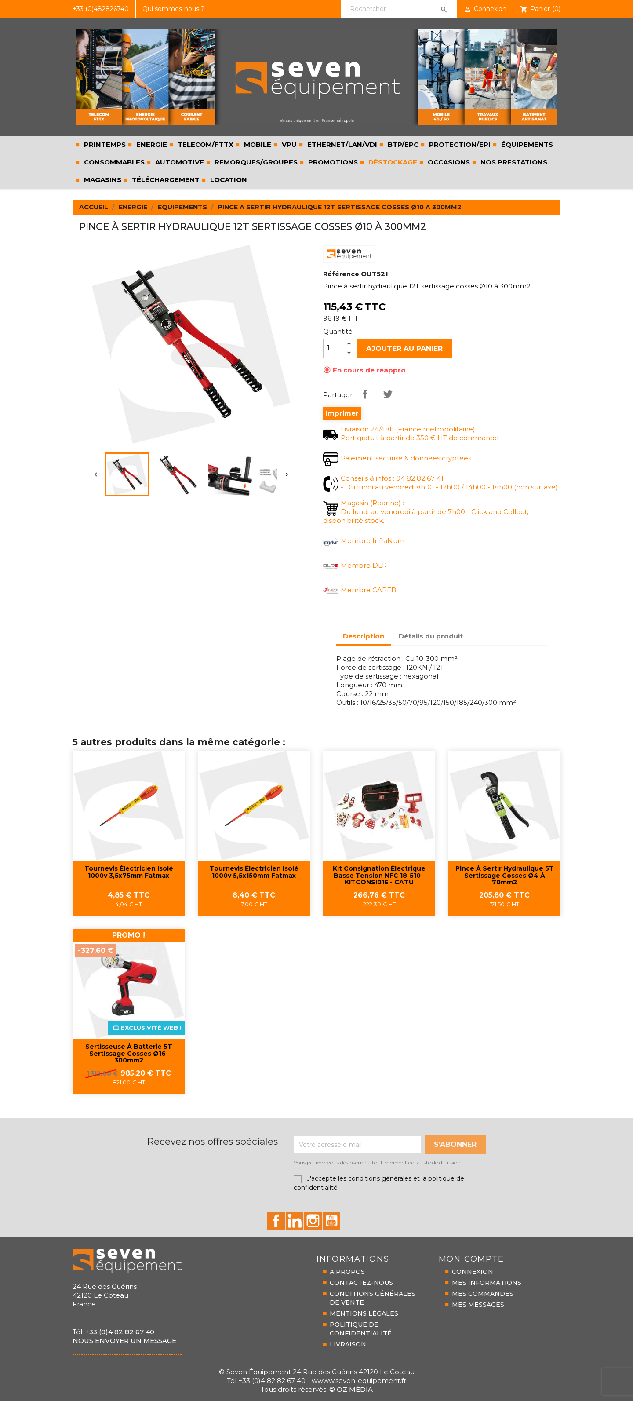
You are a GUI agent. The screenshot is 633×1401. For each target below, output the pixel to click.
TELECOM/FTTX (204, 144)
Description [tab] (363, 636)
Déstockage (392, 162)
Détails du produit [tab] (431, 636)
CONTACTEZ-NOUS (361, 1283)
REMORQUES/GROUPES (255, 162)
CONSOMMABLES (113, 162)
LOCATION (227, 179)
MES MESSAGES (478, 1305)
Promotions (332, 162)
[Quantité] (333, 348)
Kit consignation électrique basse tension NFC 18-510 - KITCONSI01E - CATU (379, 875)
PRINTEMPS (104, 144)
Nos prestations (513, 162)
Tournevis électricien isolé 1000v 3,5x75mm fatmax (128, 872)
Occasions (448, 162)
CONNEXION (472, 1272)
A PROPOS (347, 1272)
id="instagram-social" (313, 1221)
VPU (288, 144)
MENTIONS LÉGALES (364, 1313)
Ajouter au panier (404, 348)
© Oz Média (351, 1389)
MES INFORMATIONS (486, 1283)
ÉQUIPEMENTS (526, 144)
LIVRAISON (348, 1344)
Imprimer (342, 413)
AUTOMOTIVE (178, 162)
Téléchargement (165, 179)
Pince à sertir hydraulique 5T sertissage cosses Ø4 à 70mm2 (504, 875)
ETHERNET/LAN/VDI (341, 144)
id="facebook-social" (276, 1221)
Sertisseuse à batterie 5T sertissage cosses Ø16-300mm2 (128, 1053)
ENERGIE (151, 144)
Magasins (101, 179)
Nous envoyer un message (124, 1340)
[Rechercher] (399, 9)
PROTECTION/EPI (459, 144)
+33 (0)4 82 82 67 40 (119, 1332)
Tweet (388, 394)
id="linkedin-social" (294, 1221)
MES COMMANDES (482, 1294)
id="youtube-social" (331, 1221)
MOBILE (256, 144)
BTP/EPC (402, 144)
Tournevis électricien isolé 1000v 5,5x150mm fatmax (254, 872)
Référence (341, 274)
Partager (365, 394)
